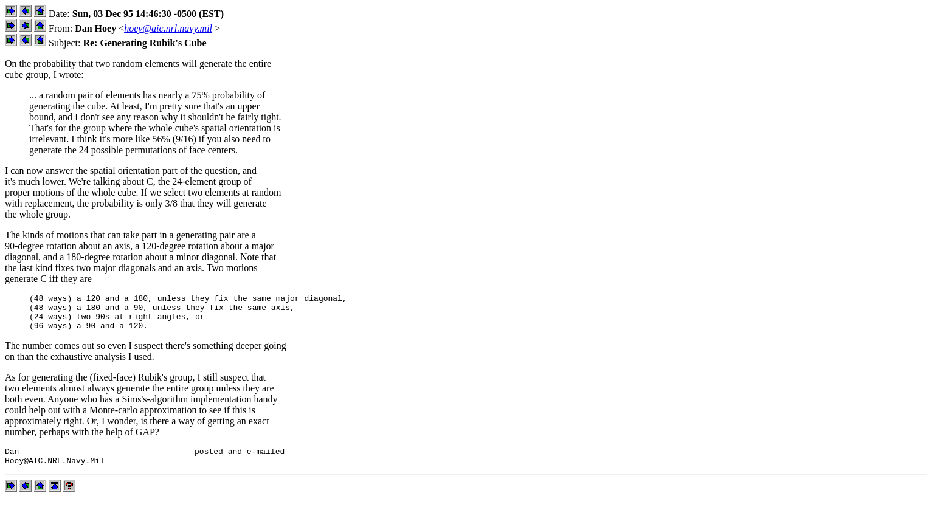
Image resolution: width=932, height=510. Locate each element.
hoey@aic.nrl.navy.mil (168, 28)
